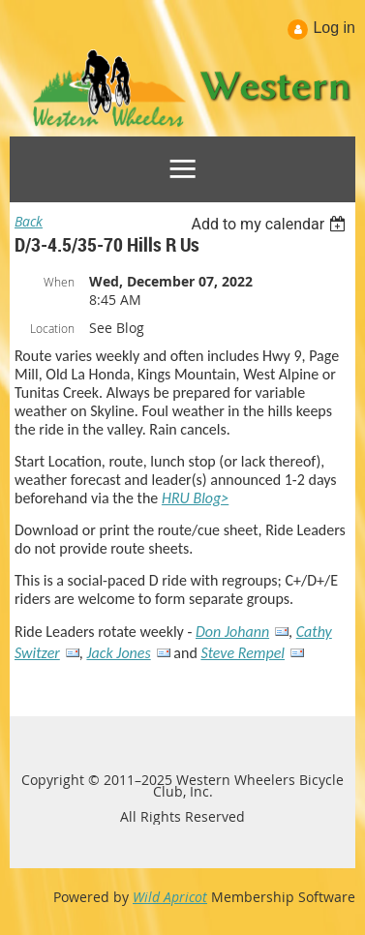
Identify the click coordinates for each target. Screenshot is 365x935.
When (59, 281)
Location (52, 328)
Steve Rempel (242, 653)
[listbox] (270, 224)
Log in (334, 27)
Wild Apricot (170, 897)
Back (29, 221)
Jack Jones (118, 653)
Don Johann (232, 631)
